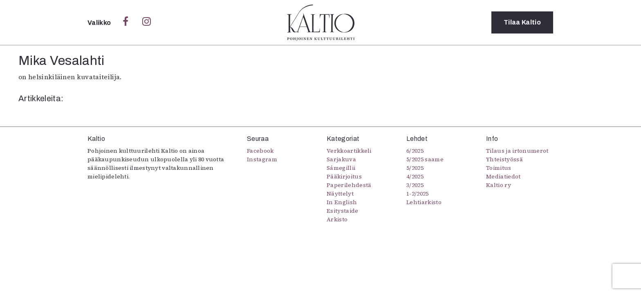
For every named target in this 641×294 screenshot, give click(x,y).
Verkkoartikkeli (349, 151)
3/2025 (415, 185)
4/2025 (415, 176)
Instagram (262, 159)
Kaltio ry (498, 185)
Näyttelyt (340, 193)
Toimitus (498, 168)
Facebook (260, 151)
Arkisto (337, 219)
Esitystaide (343, 211)
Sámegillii (341, 168)
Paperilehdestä (349, 185)
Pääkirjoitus (344, 176)
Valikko (99, 22)
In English (342, 202)
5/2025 (415, 168)
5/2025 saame (425, 159)
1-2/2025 (417, 193)
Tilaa (522, 22)
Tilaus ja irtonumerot (517, 151)
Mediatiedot (503, 176)
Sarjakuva (341, 159)
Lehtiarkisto (424, 202)
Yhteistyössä (504, 159)
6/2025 (415, 151)
